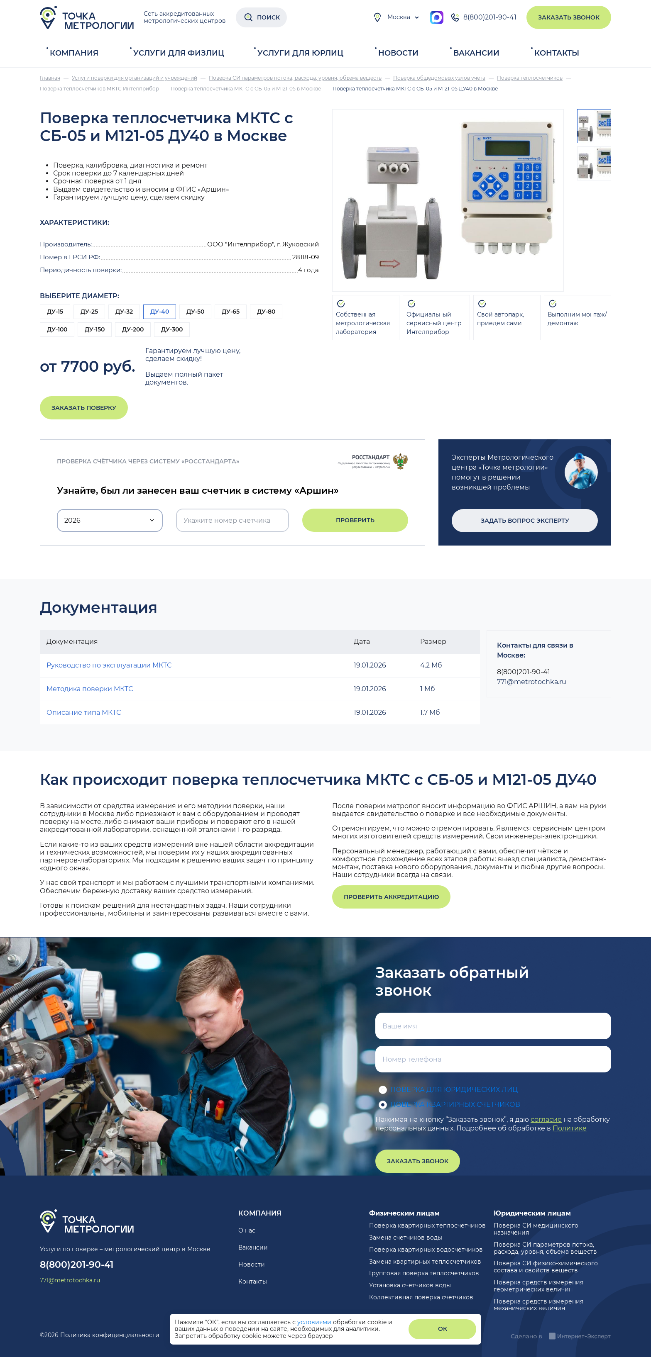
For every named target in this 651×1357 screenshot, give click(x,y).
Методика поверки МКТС (89, 689)
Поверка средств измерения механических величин (538, 1305)
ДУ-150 (95, 329)
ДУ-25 (89, 311)
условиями (315, 1322)
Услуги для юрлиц (300, 53)
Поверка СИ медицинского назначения (536, 1229)
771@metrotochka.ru (531, 682)
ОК (442, 1329)
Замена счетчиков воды (405, 1237)
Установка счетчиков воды (410, 1285)
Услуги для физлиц (178, 53)
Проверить (355, 520)
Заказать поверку (83, 408)
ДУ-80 (266, 311)
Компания (74, 53)
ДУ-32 (124, 311)
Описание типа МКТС (83, 712)
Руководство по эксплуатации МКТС (108, 665)
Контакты (556, 53)
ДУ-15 (55, 311)
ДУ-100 (57, 329)
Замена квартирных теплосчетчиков (425, 1261)
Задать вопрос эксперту (525, 520)
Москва (391, 17)
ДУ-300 (172, 329)
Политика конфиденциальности (109, 1335)
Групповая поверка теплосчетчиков (424, 1273)
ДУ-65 (231, 311)
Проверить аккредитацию (391, 897)
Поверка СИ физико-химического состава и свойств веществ (546, 1267)
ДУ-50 (195, 311)
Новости (398, 53)
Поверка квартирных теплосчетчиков (427, 1225)
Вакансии (476, 53)
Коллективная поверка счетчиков (421, 1297)
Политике (570, 1128)
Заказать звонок (569, 17)
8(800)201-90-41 (483, 17)
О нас (246, 1230)
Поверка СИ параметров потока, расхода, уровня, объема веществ (545, 1248)
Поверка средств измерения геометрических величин (538, 1286)
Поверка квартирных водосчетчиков (426, 1249)
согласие (546, 1119)
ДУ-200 (133, 329)
